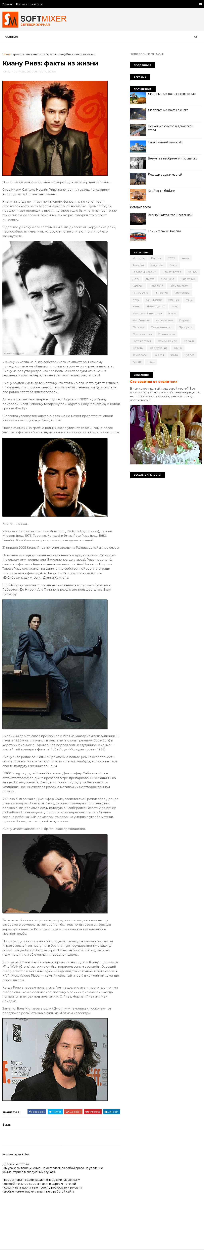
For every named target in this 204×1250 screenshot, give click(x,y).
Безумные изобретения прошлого (172, 158)
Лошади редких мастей (165, 174)
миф (175, 306)
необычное (141, 320)
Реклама (21, 4)
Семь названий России (164, 231)
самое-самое (167, 340)
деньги (192, 271)
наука (172, 313)
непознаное (164, 320)
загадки (138, 285)
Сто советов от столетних (153, 382)
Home (6, 54)
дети (136, 278)
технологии (140, 354)
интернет (161, 292)
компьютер (154, 299)
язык (151, 361)
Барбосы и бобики (161, 191)
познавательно (161, 327)
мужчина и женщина (147, 313)
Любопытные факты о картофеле (172, 94)
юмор (137, 361)
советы (138, 347)
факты (51, 54)
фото (174, 354)
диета (150, 278)
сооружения (158, 347)
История (139, 258)
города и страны (144, 271)
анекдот (138, 265)
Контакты (36, 4)
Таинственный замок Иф (165, 142)
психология (166, 334)
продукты (185, 327)
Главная (7, 4)
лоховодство (156, 306)
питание (138, 327)
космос (173, 299)
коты (188, 299)
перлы (184, 320)
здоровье (156, 285)
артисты (18, 54)
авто (185, 258)
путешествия (142, 340)
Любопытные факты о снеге (168, 110)
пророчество (142, 334)
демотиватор (172, 271)
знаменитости (35, 54)
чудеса (189, 354)
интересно (140, 292)
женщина (167, 278)
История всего (140, 207)
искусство (182, 292)
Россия (156, 258)
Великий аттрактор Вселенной (170, 215)
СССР (172, 258)
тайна (178, 347)
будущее (157, 265)
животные (188, 278)
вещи (173, 265)
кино (136, 299)
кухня (136, 306)
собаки (189, 340)
